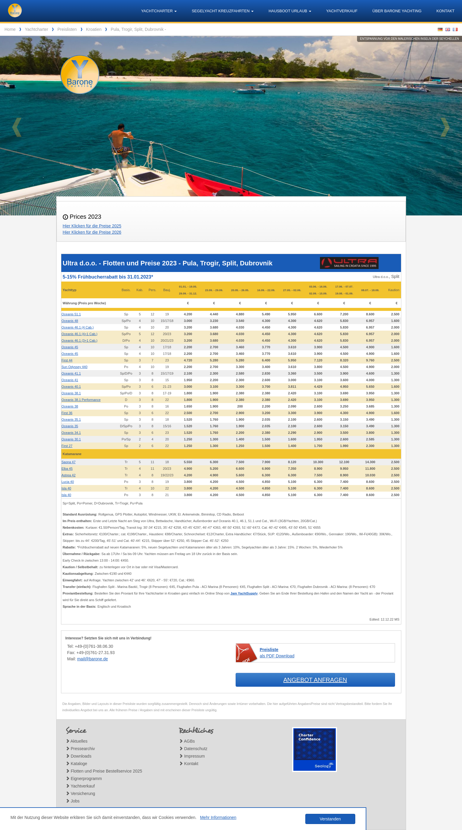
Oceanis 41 (70, 380)
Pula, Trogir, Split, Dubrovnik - (138, 29)
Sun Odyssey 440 (75, 367)
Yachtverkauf (342, 11)
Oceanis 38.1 (71, 393)
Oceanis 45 (70, 347)
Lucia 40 (68, 482)
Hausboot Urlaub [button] (290, 11)
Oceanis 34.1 (71, 432)
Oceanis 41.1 (71, 373)
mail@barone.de (92, 658)
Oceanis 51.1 (71, 314)
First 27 (67, 446)
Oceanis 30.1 (71, 439)
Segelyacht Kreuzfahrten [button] (223, 11)
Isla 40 (66, 488)
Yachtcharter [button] (159, 11)
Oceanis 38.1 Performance (81, 400)
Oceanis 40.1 (71, 386)
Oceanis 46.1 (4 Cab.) (78, 327)
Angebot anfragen (315, 680)
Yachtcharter (36, 29)
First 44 (67, 360)
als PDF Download (277, 652)
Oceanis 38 (70, 406)
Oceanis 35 (70, 426)
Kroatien (93, 29)
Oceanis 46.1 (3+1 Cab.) (79, 340)
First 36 (67, 413)
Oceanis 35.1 (71, 419)
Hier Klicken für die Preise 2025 (92, 226)
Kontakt (446, 11)
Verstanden (330, 819)
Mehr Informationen (218, 817)
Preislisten (67, 29)
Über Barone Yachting (396, 11)
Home (10, 29)
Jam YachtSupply (244, 593)
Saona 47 (69, 462)
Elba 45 (67, 468)
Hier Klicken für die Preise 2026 (92, 232)
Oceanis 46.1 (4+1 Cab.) (79, 334)
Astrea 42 (69, 475)
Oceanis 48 (70, 321)
